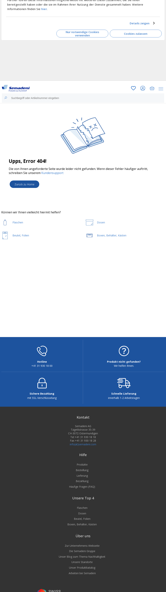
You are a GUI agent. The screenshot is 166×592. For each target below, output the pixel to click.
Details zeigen (139, 23)
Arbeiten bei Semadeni (82, 573)
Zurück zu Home (24, 184)
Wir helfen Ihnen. (124, 365)
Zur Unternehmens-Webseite (82, 545)
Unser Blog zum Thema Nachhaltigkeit (82, 556)
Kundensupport (52, 173)
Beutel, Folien (82, 519)
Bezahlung (82, 481)
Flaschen (82, 508)
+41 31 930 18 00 (41, 365)
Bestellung (82, 470)
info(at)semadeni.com (83, 444)
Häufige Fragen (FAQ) (82, 486)
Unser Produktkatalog (82, 567)
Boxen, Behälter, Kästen (82, 524)
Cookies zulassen (135, 33)
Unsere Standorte (82, 562)
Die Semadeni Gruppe (82, 551)
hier (44, 9)
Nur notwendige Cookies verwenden (82, 33)
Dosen (82, 513)
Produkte (82, 464)
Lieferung (82, 475)
